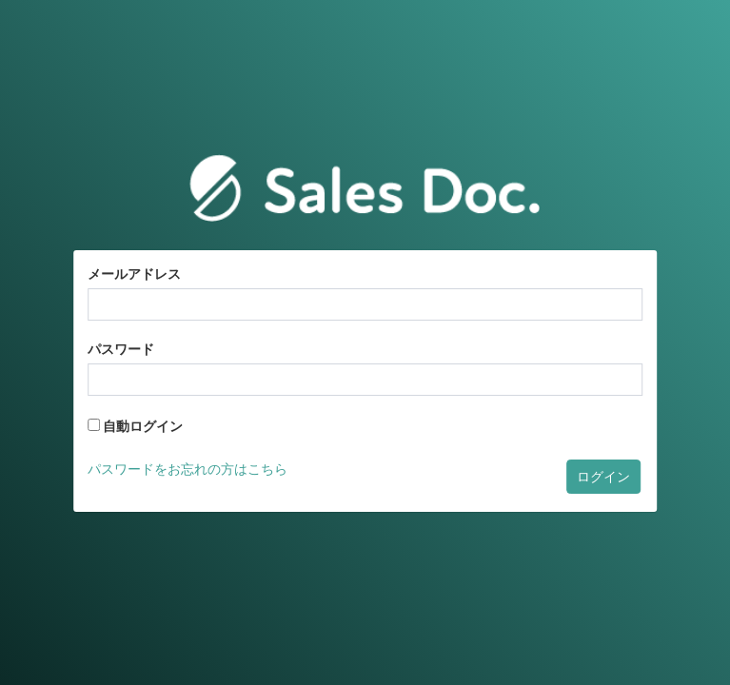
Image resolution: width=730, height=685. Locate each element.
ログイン (603, 476)
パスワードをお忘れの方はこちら (187, 469)
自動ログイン (135, 426)
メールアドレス (134, 274)
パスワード (121, 349)
